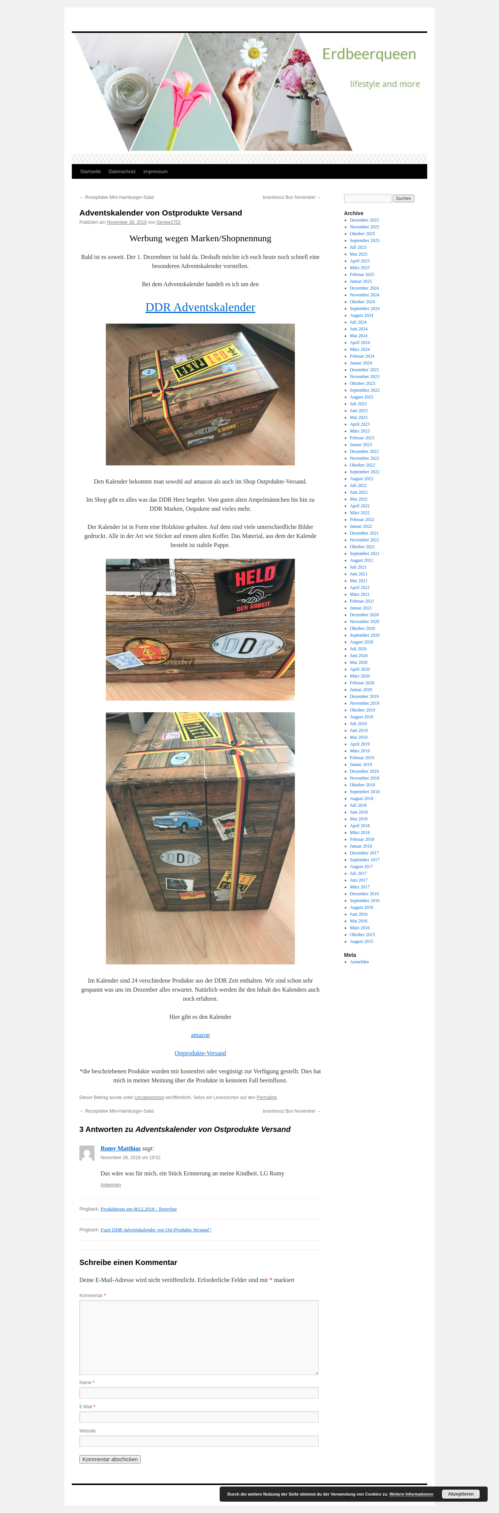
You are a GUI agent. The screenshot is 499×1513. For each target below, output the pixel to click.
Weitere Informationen (411, 1494)
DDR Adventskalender (201, 307)
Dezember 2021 (364, 533)
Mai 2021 (358, 580)
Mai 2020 (358, 662)
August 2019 (361, 716)
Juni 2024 (359, 329)
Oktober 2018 (362, 785)
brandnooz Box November (292, 197)
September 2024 (365, 308)
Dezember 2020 (364, 614)
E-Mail (87, 1406)
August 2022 (361, 478)
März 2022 (360, 512)
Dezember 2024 (364, 288)
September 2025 (365, 240)
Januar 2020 (361, 689)
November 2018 (365, 778)
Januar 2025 (361, 281)
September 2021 (365, 553)
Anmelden (359, 961)
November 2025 (365, 226)
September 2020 (365, 635)
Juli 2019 (358, 723)
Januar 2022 (361, 526)
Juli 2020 (358, 648)
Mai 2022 (358, 499)
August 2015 (361, 941)
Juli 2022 (358, 485)
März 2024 (360, 349)
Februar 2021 (362, 601)
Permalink (267, 1097)
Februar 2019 (362, 757)
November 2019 (365, 703)
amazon (200, 1035)
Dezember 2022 (364, 451)
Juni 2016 (359, 914)
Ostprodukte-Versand (200, 1053)
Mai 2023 (358, 417)
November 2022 (365, 458)
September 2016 (365, 900)
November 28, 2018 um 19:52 (131, 1157)
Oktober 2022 (362, 465)
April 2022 (360, 505)
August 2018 (361, 798)
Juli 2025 (358, 247)
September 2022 (365, 471)
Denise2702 (169, 222)
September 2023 (365, 390)
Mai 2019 (358, 737)
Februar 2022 (362, 519)
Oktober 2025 (362, 233)
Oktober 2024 (362, 301)
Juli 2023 (358, 403)
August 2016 (361, 907)
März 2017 (360, 887)
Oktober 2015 (362, 934)
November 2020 (365, 621)
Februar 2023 (362, 437)
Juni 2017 (359, 880)
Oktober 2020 (362, 628)
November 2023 (365, 376)
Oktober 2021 (362, 546)
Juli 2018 (358, 805)
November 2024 (365, 295)
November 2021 (365, 540)
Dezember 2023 (364, 369)
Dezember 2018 (364, 771)
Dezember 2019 (364, 696)
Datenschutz (122, 171)
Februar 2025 (362, 274)
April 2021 (360, 587)
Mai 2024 (358, 335)
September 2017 (365, 859)
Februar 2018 (362, 839)
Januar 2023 (361, 444)
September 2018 (365, 791)
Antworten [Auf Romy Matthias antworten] (111, 1184)
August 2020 (361, 642)
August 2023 (361, 397)
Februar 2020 (362, 682)
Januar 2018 (361, 846)
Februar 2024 (362, 356)
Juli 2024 (358, 322)
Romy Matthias (121, 1148)
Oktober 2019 (362, 710)
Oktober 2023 (362, 383)
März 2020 (360, 676)
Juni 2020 (359, 655)
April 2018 (360, 825)
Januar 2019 (361, 764)
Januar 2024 (361, 363)
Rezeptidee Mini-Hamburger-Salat (116, 197)
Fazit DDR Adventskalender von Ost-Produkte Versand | (156, 1229)
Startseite (90, 171)
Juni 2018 (359, 812)
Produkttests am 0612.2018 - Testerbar (139, 1209)
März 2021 (360, 594)
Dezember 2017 (364, 853)
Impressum (155, 171)
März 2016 (360, 927)
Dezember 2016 (364, 893)
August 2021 (361, 560)
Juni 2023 (359, 410)
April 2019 (360, 744)
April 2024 (360, 342)
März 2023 (360, 431)
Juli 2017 (358, 873)
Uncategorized (149, 1097)
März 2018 (360, 832)
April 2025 (360, 261)
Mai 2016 (358, 921)
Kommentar (92, 1295)
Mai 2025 (358, 254)
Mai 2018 (358, 819)
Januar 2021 (361, 608)
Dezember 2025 (364, 220)
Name (87, 1382)
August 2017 (361, 866)
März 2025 (360, 267)
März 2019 (360, 750)
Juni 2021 (359, 574)
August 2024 (361, 315)
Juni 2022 (359, 492)
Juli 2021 (358, 567)
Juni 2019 (359, 730)
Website (87, 1431)
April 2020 (360, 669)
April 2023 (360, 424)
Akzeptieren (461, 1494)
